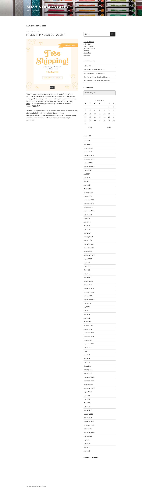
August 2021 (88, 347)
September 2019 (89, 432)
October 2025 (88, 163)
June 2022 (87, 310)
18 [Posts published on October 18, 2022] (90, 117)
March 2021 (87, 366)
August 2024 (88, 214)
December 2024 (89, 200)
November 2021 (89, 336)
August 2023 (88, 259)
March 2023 (87, 277)
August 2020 (88, 392)
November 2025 (89, 159)
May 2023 (87, 270)
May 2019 (87, 447)
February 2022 (88, 325)
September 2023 (89, 255)
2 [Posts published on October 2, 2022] (113, 107)
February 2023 (88, 281)
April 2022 (87, 318)
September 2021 (89, 344)
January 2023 (88, 285)
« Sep (90, 127)
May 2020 (87, 403)
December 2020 (89, 377)
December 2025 (89, 155)
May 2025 (87, 181)
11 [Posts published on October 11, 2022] (90, 113)
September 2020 (89, 388)
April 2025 (87, 185)
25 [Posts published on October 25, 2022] (90, 120)
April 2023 (87, 274)
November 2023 (89, 248)
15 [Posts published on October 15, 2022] (109, 113)
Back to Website (89, 42)
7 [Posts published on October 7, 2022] (104, 110)
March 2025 (87, 189)
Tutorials (86, 50)
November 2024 (89, 203)
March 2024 (87, 233)
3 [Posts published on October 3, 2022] (85, 110)
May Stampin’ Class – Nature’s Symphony (97, 80)
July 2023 (87, 262)
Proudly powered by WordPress (36, 486)
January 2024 (88, 240)
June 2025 (87, 178)
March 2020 (88, 410)
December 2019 (89, 421)
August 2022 (88, 303)
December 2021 (89, 333)
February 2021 (88, 370)
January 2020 (88, 418)
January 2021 (88, 373)
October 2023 (88, 251)
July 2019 (87, 440)
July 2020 (87, 395)
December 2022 (89, 288)
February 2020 (88, 414)
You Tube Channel (89, 48)
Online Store (87, 44)
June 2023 (87, 266)
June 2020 (87, 399)
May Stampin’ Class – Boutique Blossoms (97, 77)
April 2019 (87, 451)
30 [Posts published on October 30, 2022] (114, 120)
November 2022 (89, 292)
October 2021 (88, 340)
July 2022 (87, 307)
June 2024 (87, 222)
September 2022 (89, 299)
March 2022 (87, 322)
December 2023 (89, 244)
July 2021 (86, 351)
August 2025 (88, 170)
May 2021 (87, 358)
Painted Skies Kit (89, 66)
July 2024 (87, 218)
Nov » (109, 127)
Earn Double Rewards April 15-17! (94, 69)
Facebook (87, 55)
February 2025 (88, 192)
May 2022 (87, 314)
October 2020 (88, 384)
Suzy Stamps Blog (47, 7)
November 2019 (89, 425)
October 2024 (88, 207)
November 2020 (89, 381)
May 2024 (87, 226)
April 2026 (87, 141)
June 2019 (87, 443)
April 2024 (87, 229)
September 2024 (89, 211)
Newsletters (87, 53)
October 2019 (88, 429)
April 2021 (87, 362)
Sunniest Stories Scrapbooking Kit (94, 73)
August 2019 (88, 436)
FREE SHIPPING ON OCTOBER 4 (45, 34)
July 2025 (87, 174)
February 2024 (88, 237)
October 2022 (88, 296)
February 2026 (88, 148)
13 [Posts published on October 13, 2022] (99, 113)
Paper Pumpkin (88, 46)
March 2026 (87, 144)
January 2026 (88, 152)
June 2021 (87, 355)
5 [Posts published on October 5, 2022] (94, 110)
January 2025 (88, 196)
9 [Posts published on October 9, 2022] (113, 110)
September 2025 (89, 166)
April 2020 (87, 406)
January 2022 (88, 329)
